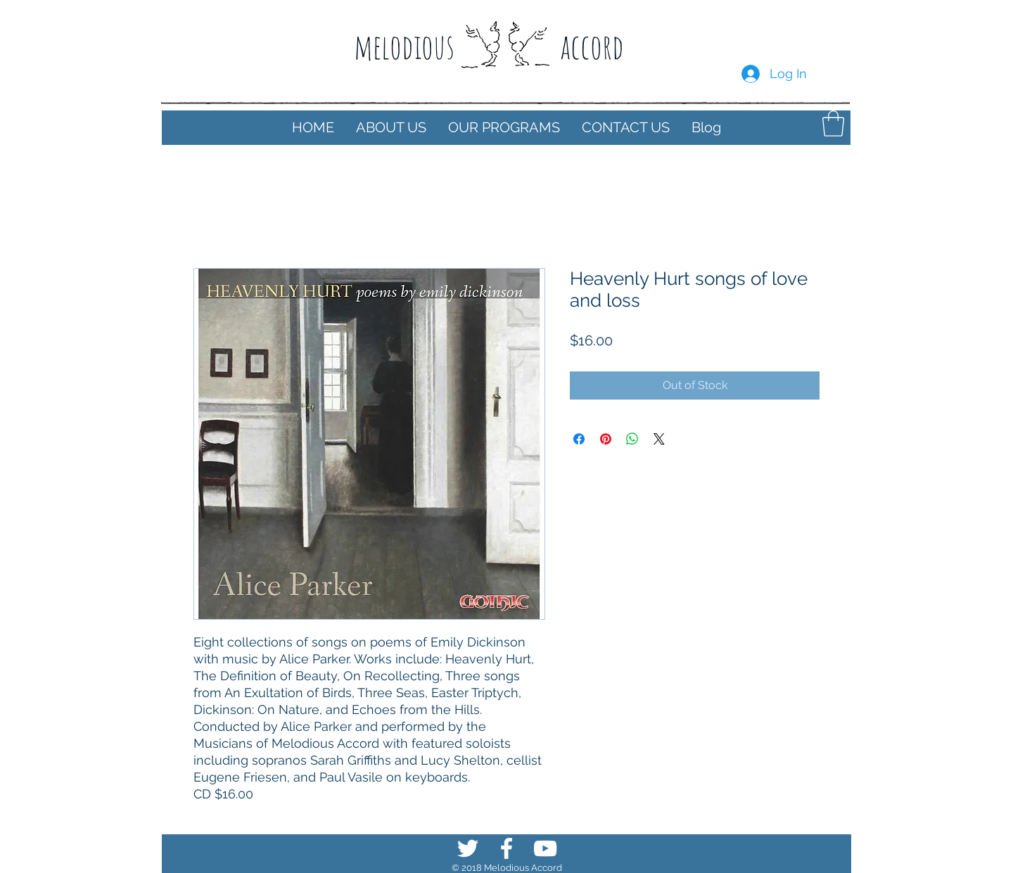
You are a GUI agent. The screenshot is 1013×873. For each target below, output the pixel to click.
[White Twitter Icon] (468, 848)
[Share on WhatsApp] (632, 439)
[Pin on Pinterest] (605, 439)
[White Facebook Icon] (506, 848)
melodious (404, 46)
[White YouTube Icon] (545, 848)
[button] (391, 127)
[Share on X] (659, 439)
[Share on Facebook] (579, 439)
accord (592, 46)
